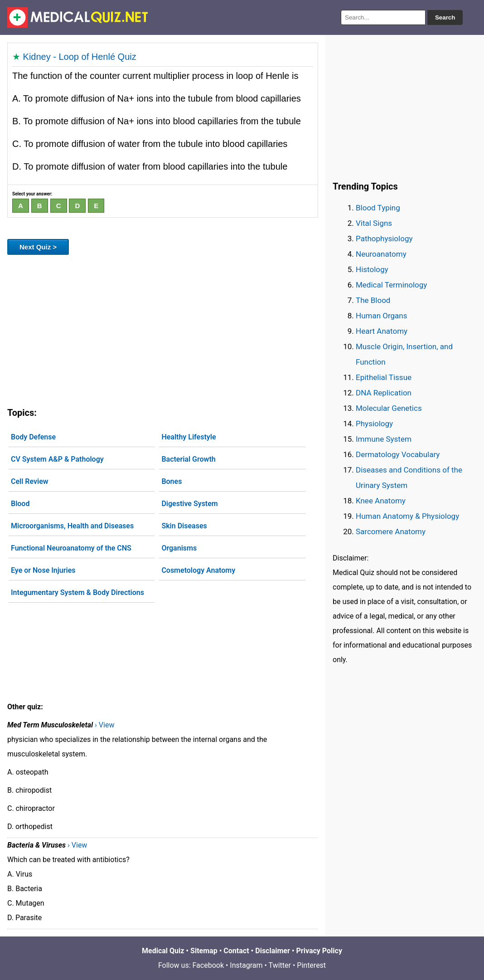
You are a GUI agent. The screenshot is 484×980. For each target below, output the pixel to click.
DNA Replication (383, 392)
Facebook (208, 965)
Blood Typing (378, 207)
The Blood (373, 300)
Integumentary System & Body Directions (77, 592)
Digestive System (189, 503)
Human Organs (381, 315)
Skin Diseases (184, 526)
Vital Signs (374, 223)
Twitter (280, 965)
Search (445, 17)
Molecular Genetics (389, 408)
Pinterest (311, 965)
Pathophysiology (384, 238)
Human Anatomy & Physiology (407, 516)
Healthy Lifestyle (188, 437)
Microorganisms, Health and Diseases (72, 526)
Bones (171, 481)
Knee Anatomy (381, 500)
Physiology (374, 423)
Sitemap (204, 950)
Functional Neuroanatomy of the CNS (71, 548)
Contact (236, 950)
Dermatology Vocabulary (398, 454)
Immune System (383, 439)
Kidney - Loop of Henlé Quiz (79, 57)
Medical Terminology (391, 284)
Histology (372, 269)
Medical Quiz (163, 950)
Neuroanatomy (381, 253)
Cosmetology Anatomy (198, 570)
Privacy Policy (319, 950)
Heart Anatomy (381, 331)
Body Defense (33, 437)
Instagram (246, 965)
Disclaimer (272, 950)
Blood (20, 503)
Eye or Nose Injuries (43, 570)
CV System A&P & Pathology (57, 459)
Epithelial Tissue (383, 377)
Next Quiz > (38, 247)
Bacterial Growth (188, 459)
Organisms (179, 548)
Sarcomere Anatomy (391, 531)
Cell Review (29, 481)
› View (104, 725)
